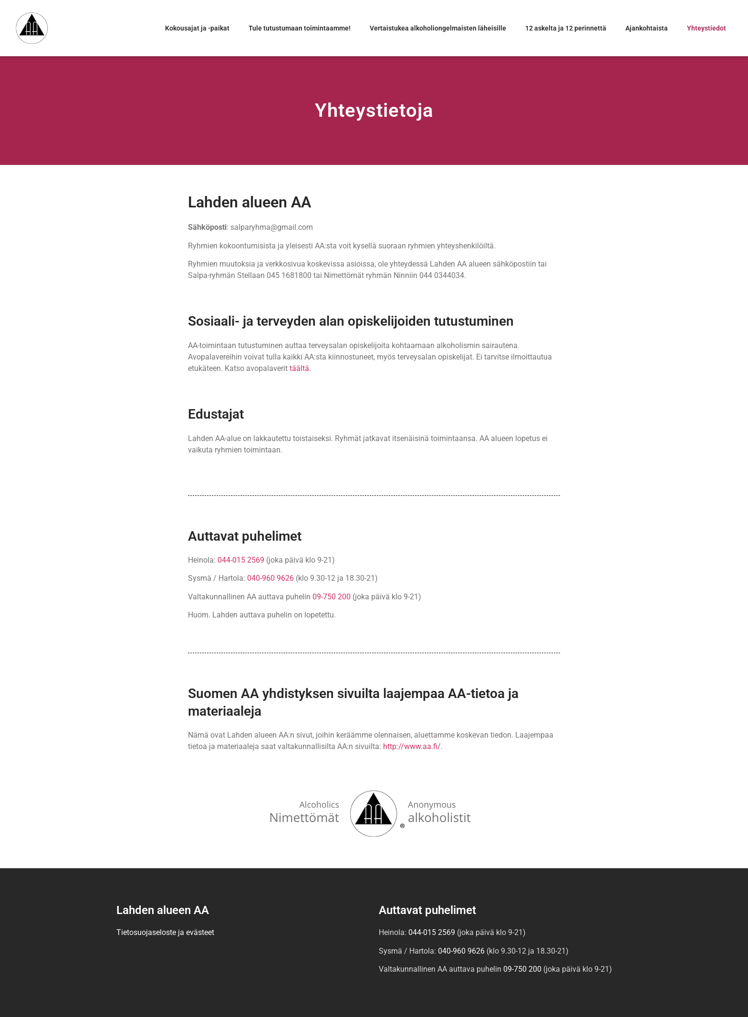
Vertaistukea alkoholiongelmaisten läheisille (438, 28)
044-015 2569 (241, 560)
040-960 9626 (270, 578)
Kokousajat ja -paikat (197, 28)
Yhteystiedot (706, 28)
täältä (299, 368)
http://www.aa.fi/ (412, 746)
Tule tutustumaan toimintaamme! (300, 28)
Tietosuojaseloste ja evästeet (165, 932)
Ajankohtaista (646, 28)
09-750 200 (331, 596)
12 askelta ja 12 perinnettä (565, 28)
